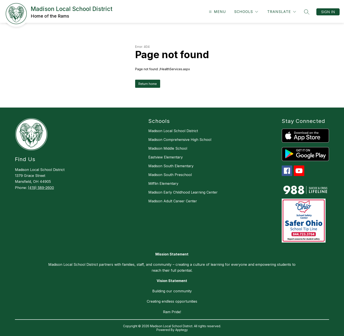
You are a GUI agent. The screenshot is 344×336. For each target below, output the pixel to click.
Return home (147, 84)
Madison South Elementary (171, 166)
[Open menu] (217, 11)
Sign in (328, 12)
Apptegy (181, 330)
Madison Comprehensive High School (179, 139)
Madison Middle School (167, 148)
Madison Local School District (173, 131)
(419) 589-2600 (41, 187)
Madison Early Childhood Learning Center (183, 192)
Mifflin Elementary (163, 183)
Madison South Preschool (170, 174)
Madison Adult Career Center (172, 201)
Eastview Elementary (165, 157)
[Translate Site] (281, 11)
